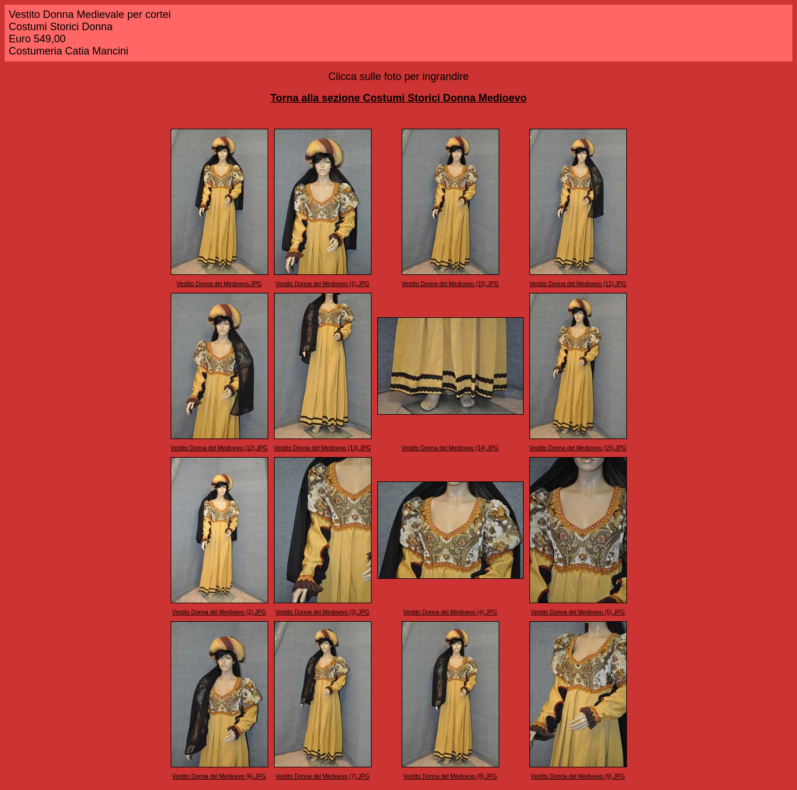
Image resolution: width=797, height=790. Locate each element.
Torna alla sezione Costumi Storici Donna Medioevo (399, 98)
